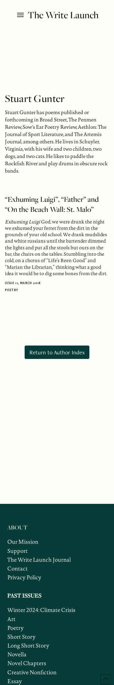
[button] (21, 15)
